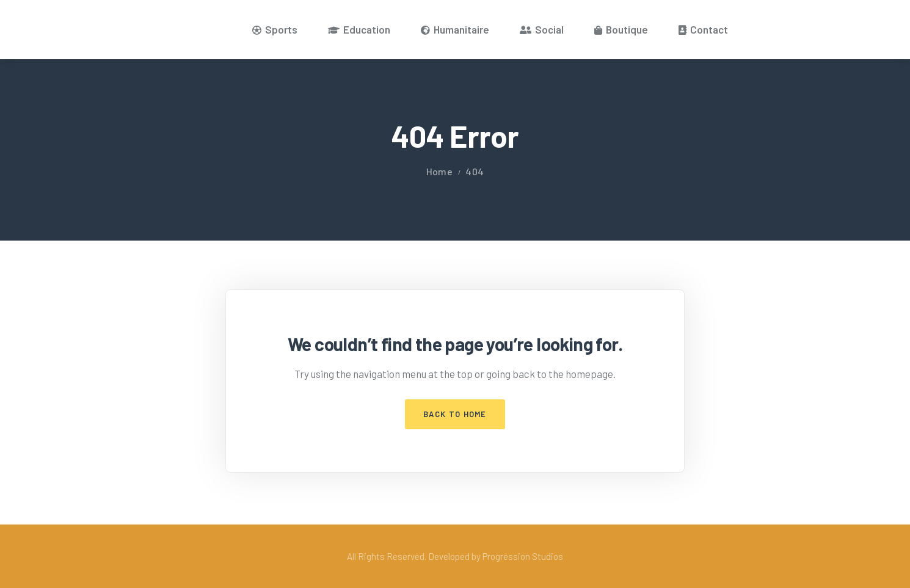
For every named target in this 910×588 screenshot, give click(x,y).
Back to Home (455, 414)
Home (439, 171)
